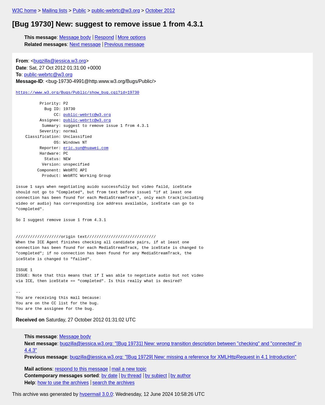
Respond (104, 37)
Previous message (124, 44)
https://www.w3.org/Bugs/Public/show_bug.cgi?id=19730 (77, 92)
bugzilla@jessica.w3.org (59, 60)
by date (109, 375)
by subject (156, 375)
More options (132, 37)
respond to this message (81, 368)
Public (79, 10)
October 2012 (160, 10)
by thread (131, 375)
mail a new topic (129, 368)
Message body (75, 37)
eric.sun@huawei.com (85, 148)
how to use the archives (63, 382)
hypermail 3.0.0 (96, 394)
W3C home (24, 10)
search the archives (114, 382)
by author (180, 375)
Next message (85, 44)
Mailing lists (54, 10)
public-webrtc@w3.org (116, 10)
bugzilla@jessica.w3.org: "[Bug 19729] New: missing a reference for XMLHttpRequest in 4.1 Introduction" (183, 357)
